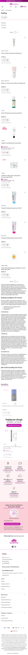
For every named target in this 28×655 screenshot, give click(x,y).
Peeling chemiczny (5, 336)
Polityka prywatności (5, 604)
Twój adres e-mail (8, 520)
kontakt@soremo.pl (7, 570)
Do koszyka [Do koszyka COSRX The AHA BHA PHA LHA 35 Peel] (4, 152)
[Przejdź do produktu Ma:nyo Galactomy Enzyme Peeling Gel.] (14, 42)
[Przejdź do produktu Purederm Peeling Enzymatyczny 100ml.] (14, 197)
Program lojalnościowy (6, 599)
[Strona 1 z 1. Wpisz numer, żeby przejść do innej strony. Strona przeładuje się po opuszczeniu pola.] (15, 32)
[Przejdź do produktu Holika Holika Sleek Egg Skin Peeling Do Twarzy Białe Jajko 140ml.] (14, 257)
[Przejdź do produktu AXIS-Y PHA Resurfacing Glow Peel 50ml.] (14, 102)
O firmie (3, 581)
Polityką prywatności (19, 529)
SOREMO (2, 10)
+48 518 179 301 (5, 575)
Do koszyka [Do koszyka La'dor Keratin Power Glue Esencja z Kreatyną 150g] (6, 454)
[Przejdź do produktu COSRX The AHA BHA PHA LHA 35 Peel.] (14, 132)
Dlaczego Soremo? (5, 583)
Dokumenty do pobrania (6, 607)
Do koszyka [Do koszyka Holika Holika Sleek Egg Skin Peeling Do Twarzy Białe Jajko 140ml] (4, 274)
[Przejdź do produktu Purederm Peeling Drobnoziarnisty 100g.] (14, 227)
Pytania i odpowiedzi (5, 602)
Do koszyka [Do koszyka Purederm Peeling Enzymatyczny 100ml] (4, 214)
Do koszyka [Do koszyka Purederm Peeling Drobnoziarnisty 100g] (4, 244)
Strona (11, 32)
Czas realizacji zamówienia (7, 620)
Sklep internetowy (12, 653)
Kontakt (2, 589)
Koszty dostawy (4, 618)
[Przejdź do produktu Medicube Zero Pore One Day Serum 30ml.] (14, 395)
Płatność (3, 615)
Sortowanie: (3, 25)
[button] (2, 7)
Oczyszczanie (8, 10)
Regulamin (17, 526)
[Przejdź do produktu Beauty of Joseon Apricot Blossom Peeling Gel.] (14, 72)
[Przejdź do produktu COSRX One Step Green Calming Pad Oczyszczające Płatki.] (14, 165)
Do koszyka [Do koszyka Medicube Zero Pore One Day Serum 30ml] (5, 412)
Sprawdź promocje (14, 425)
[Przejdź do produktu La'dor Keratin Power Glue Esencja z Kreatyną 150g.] (14, 436)
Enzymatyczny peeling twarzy (19, 358)
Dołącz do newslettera (12, 524)
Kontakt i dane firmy (5, 586)
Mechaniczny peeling (21, 322)
